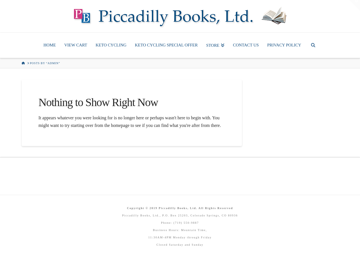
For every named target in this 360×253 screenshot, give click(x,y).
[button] (354, 5)
